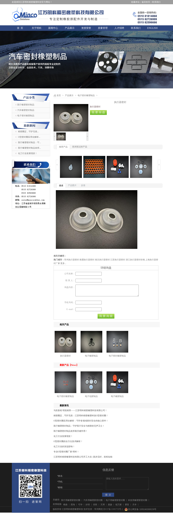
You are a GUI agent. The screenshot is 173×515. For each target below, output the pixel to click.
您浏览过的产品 (79, 147)
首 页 (20, 28)
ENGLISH (152, 28)
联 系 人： (70, 280)
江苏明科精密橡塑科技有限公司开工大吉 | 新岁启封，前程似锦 (83, 459)
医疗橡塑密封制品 (25, 105)
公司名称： (69, 274)
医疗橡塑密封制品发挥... (29, 148)
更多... (63, 263)
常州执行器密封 (71, 260)
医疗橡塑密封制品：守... (29, 142)
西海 (73, 507)
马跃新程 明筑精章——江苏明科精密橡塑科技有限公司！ (80, 413)
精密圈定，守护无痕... (28, 131)
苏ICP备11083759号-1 (113, 511)
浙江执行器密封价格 (135, 260)
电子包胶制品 (91, 398)
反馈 (83, 185)
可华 (80, 507)
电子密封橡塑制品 (25, 115)
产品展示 (70, 28)
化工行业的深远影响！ (64, 449)
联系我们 (156, 2)
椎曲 (65, 507)
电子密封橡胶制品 (117, 358)
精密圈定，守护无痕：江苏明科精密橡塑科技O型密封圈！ (81, 418)
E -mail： (70, 311)
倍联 (95, 507)
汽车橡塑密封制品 (25, 110)
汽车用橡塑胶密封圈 (93, 502)
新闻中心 (53, 28)
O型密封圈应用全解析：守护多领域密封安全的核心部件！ (81, 423)
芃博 (102, 507)
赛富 (127, 507)
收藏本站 (135, 2)
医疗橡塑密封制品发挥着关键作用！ (71, 433)
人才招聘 (119, 28)
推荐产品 (63, 147)
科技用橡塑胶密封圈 (137, 502)
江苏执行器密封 (117, 260)
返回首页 (146, 2)
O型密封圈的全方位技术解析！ (68, 444)
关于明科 (36, 28)
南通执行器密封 (87, 260)
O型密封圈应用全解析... (29, 137)
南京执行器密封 (102, 260)
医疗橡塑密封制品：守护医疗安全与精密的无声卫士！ (79, 428)
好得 (88, 507)
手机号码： (69, 305)
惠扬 (110, 507)
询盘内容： (69, 287)
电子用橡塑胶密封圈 (115, 502)
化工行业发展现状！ (27, 153)
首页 (59, 95)
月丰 (134, 507)
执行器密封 (65, 358)
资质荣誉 (86, 28)
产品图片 (72, 185)
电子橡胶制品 (91, 358)
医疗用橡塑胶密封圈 (70, 502)
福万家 (118, 507)
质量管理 (103, 28)
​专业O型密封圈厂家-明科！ (66, 454)
